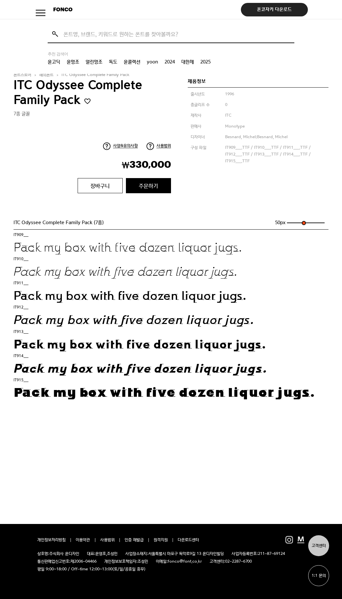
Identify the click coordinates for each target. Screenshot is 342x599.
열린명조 (94, 62)
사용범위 (164, 145)
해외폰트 (46, 74)
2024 (170, 62)
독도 (113, 62)
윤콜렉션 (132, 62)
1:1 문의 (319, 575)
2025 (205, 62)
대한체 (187, 62)
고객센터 (319, 545)
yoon (152, 62)
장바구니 (100, 186)
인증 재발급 (134, 540)
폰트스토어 (22, 74)
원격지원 (161, 540)
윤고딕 (54, 62)
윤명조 (73, 62)
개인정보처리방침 (51, 540)
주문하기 (148, 186)
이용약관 (83, 540)
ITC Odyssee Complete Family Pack (95, 74)
